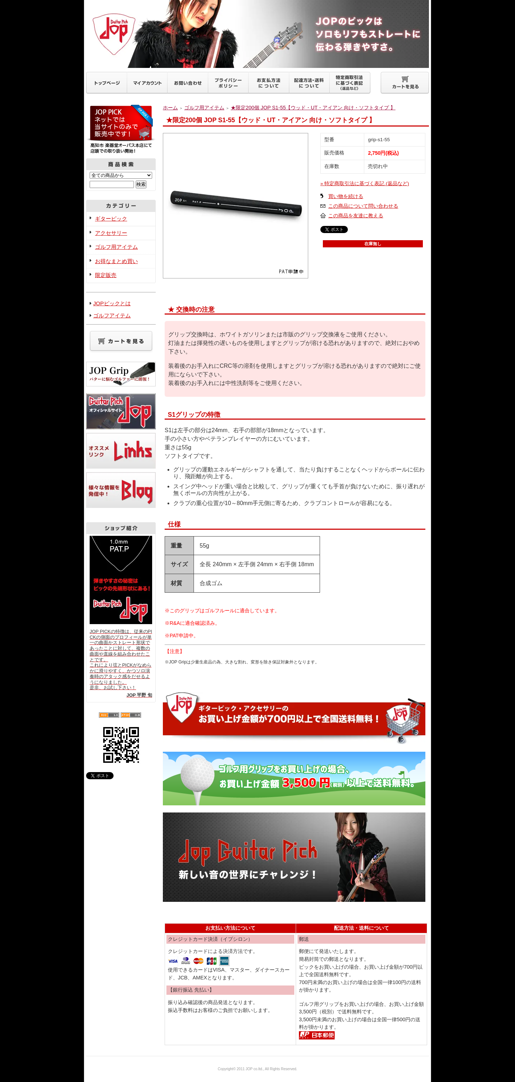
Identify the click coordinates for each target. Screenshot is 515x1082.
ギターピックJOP (257, 34)
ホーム (170, 107)
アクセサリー (111, 233)
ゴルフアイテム (112, 315)
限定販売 (105, 275)
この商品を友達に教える (355, 215)
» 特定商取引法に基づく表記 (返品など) (364, 183)
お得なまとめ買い (116, 261)
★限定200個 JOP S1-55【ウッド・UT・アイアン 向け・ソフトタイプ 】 (313, 107)
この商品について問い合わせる (363, 206)
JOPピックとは (112, 303)
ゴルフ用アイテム (116, 247)
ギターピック (111, 219)
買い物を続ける (345, 196)
